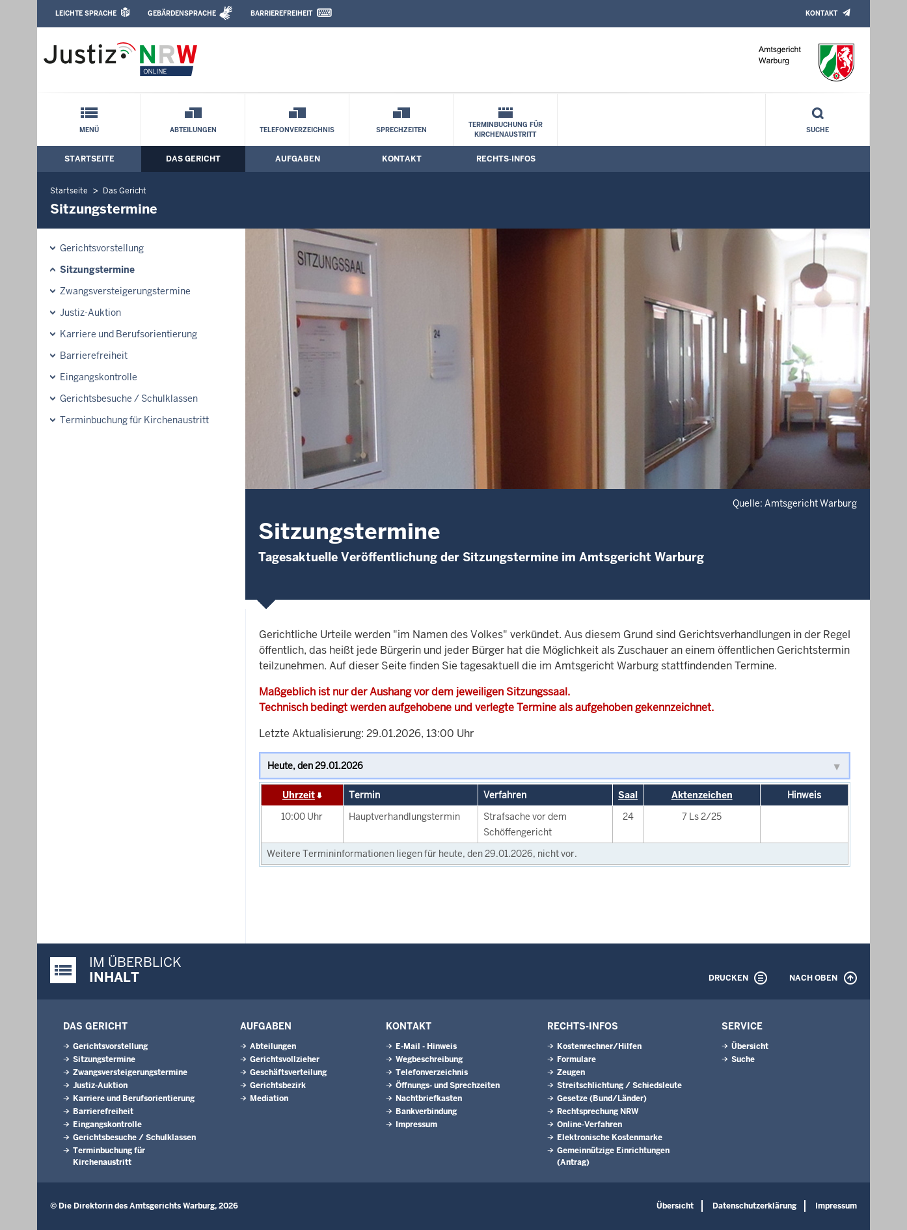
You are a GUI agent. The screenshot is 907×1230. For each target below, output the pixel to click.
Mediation (269, 1098)
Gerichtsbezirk (278, 1085)
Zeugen (571, 1072)
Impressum (416, 1124)
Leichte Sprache (85, 13)
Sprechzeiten (401, 130)
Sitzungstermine (97, 269)
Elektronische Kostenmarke (609, 1137)
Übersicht (749, 1046)
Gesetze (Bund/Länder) (602, 1098)
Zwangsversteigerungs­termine (125, 291)
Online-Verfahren (589, 1124)
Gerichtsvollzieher (284, 1059)
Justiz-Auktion (90, 312)
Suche (817, 130)
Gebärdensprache (182, 13)
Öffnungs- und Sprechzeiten (448, 1085)
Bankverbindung (426, 1111)
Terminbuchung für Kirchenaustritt (505, 129)
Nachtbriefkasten (429, 1098)
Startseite (89, 159)
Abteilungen (193, 130)
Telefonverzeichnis (297, 130)
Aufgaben (297, 159)
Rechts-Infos (505, 159)
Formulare (576, 1059)
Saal (628, 795)
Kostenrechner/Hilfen (599, 1046)
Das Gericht (193, 159)
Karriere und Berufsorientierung (128, 334)
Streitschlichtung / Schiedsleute (619, 1085)
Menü (89, 130)
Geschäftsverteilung (288, 1072)
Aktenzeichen (702, 795)
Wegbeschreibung (429, 1059)
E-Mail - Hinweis (426, 1046)
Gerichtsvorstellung (102, 248)
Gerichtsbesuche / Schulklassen (129, 398)
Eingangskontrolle (98, 377)
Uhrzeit (298, 795)
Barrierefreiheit (281, 13)
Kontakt (821, 13)
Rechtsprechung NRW (597, 1111)
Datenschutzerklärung (754, 1206)
